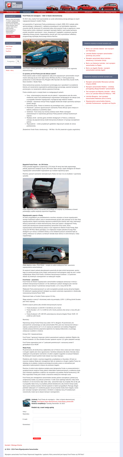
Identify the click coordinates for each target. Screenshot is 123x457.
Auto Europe (9, 46)
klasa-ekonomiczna (51, 401)
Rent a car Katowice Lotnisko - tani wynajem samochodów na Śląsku (100, 64)
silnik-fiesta (62, 401)
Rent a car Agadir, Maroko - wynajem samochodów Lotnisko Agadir (98, 69)
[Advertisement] (13, 104)
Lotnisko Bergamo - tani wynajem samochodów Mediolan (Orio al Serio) (98, 97)
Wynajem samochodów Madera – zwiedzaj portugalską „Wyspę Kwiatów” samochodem (100, 88)
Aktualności (88, 12)
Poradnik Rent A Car (71, 12)
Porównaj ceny (11, 12)
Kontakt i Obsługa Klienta (107, 12)
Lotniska (55, 12)
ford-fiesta (40, 401)
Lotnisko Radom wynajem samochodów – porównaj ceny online (99, 55)
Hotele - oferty (10, 70)
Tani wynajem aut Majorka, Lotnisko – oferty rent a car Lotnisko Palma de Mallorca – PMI (100, 92)
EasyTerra (8, 51)
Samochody (27, 12)
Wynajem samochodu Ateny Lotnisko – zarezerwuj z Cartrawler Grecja (98, 59)
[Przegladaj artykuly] (11, 61)
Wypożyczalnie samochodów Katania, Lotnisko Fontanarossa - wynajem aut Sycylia (101, 102)
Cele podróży (42, 12)
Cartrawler (9, 49)
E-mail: (25, 419)
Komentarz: (27, 424)
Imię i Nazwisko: (26, 413)
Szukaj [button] (13, 36)
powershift (69, 401)
